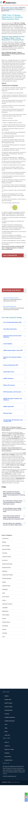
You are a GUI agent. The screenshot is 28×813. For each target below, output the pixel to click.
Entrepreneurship (6, 595)
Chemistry (4, 580)
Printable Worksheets (10, 748)
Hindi (3, 620)
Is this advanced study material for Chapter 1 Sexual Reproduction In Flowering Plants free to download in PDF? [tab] (13, 545)
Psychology (5, 653)
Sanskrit (4, 657)
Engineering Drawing (7, 591)
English (4, 610)
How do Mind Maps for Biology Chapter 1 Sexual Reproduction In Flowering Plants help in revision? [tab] (12, 530)
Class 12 (12, 7)
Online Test (7, 763)
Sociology (4, 660)
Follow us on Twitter (9, 777)
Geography (5, 617)
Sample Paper (8, 727)
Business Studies (6, 577)
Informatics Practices (7, 631)
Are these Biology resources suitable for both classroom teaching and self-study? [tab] (12, 538)
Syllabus (7, 723)
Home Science (5, 624)
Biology (16, 7)
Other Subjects (5, 642)
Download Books (8, 738)
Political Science (6, 650)
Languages (5, 635)
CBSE (7, 7)
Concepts (7, 741)
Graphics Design (6, 613)
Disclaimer (7, 780)
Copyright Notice (8, 788)
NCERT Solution (8, 731)
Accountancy (5, 566)
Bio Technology (6, 573)
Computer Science (6, 584)
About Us (7, 770)
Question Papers (8, 734)
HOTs (6, 752)
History (4, 628)
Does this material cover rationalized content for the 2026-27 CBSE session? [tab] (12, 552)
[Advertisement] (14, 27)
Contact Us (7, 773)
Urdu (3, 664)
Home (3, 7)
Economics (5, 588)
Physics (4, 646)
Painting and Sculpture (7, 602)
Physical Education (6, 606)
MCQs (6, 759)
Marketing (4, 599)
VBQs (6, 755)
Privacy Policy (8, 784)
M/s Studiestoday (15, 810)
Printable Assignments (10, 745)
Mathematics (5, 639)
